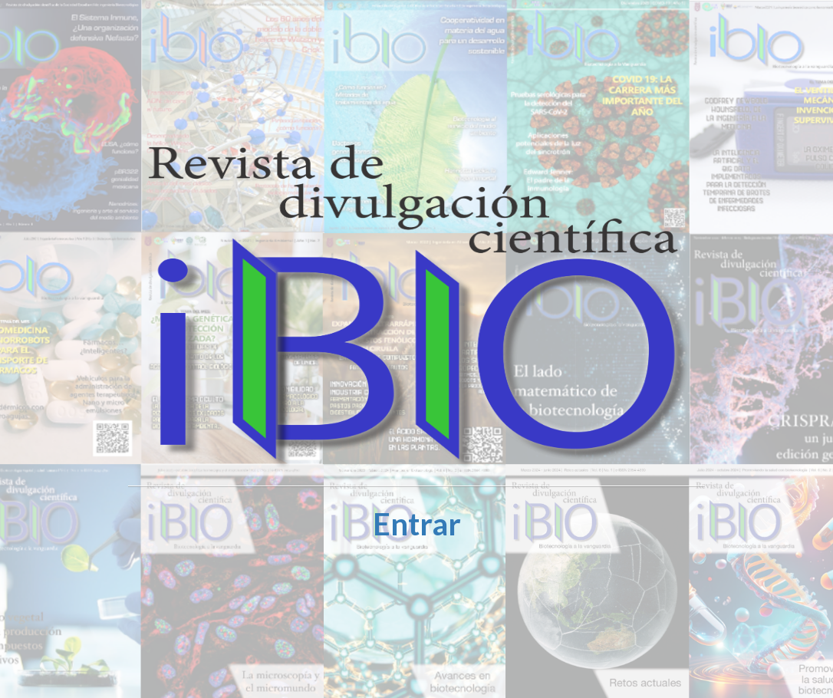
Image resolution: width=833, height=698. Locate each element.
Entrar (417, 523)
